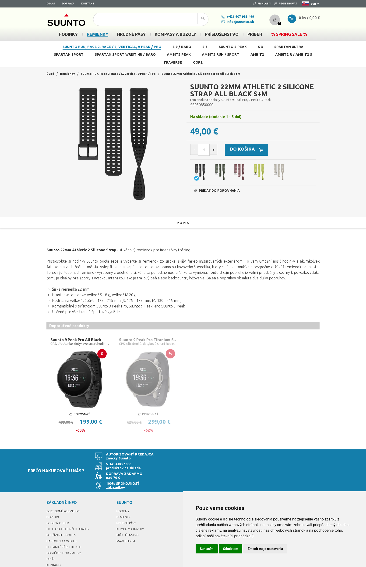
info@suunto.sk (234, 22)
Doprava (68, 3)
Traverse (172, 62)
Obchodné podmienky (64, 488)
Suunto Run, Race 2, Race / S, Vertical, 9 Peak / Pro (112, 47)
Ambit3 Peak (179, 54)
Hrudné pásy (126, 500)
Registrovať (285, 3)
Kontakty (54, 541)
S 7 (205, 47)
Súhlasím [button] (207, 549)
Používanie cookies (62, 511)
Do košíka (252, 150)
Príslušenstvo (128, 511)
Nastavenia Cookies (62, 518)
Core (198, 62)
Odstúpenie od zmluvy (65, 529)
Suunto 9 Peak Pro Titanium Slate (149, 340)
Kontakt (87, 3)
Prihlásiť (262, 3)
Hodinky (123, 488)
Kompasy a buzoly (131, 505)
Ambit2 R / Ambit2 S (293, 54)
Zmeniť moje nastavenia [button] (265, 549)
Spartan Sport (69, 54)
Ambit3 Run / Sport (220, 54)
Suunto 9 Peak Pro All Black (77, 340)
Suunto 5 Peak (233, 47)
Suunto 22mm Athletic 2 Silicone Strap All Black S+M (207, 74)
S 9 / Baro (181, 47)
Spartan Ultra (288, 47)
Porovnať (80, 415)
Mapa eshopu (127, 518)
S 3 (260, 47)
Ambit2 (257, 54)
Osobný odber (58, 500)
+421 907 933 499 (234, 16)
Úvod (50, 74)
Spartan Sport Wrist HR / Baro (125, 54)
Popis (183, 222)
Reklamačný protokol (65, 523)
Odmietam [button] (230, 549)
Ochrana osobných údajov (69, 505)
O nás (50, 3)
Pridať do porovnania (217, 192)
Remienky (68, 74)
